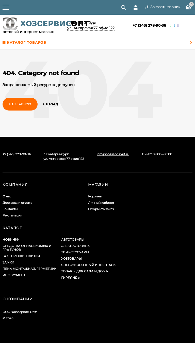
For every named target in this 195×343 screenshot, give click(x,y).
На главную (20, 104)
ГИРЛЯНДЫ (70, 277)
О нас (7, 196)
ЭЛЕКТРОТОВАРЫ (75, 246)
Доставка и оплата (17, 203)
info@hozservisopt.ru (113, 154)
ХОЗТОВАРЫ (71, 258)
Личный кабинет (101, 203)
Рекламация (12, 215)
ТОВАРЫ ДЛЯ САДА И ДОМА (84, 271)
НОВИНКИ (11, 239)
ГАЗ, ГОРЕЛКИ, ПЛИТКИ (21, 256)
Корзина (95, 196)
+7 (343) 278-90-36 (149, 25)
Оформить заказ (101, 209)
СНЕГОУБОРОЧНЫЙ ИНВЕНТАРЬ (88, 265)
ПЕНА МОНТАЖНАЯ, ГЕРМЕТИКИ (30, 269)
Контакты (10, 209)
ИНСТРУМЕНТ (14, 275)
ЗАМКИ (8, 262)
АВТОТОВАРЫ (72, 239)
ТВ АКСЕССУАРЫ (75, 252)
